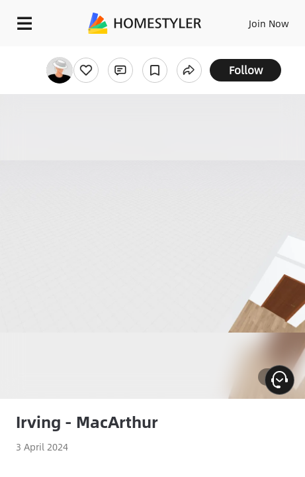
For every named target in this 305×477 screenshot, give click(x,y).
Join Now (269, 23)
